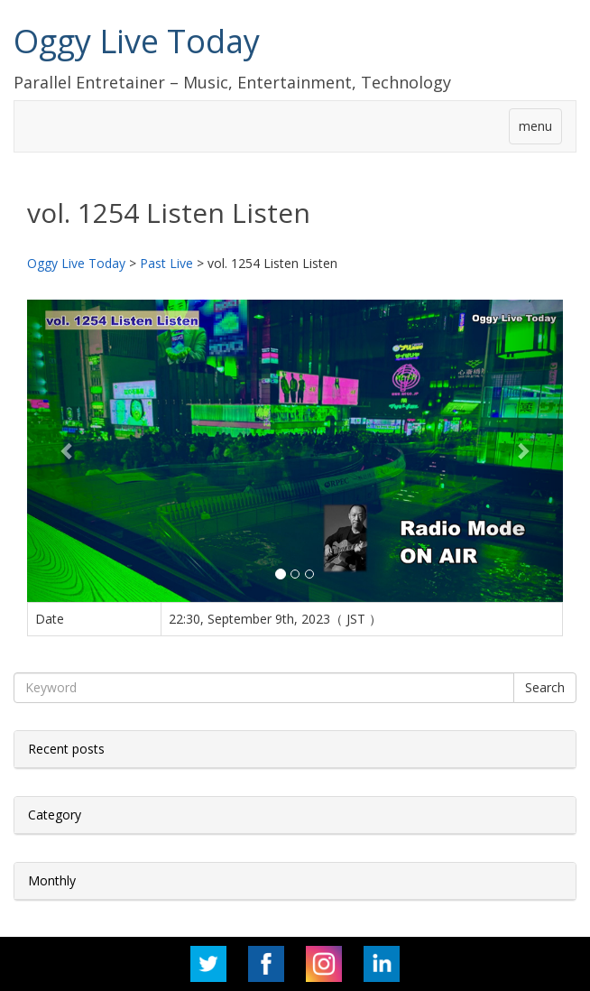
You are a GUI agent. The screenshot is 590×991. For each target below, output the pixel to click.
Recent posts (66, 748)
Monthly (52, 880)
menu (535, 125)
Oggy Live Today (137, 41)
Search (545, 687)
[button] (67, 450)
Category (54, 814)
